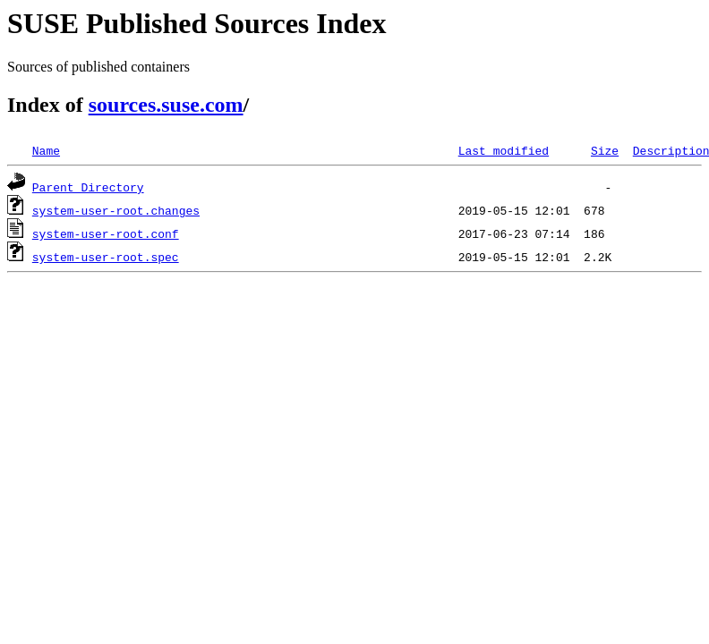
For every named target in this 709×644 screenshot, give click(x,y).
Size (605, 150)
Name (46, 150)
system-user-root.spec (105, 257)
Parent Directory (88, 187)
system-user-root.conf (105, 233)
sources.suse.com (166, 104)
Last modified (503, 150)
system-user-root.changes (116, 210)
